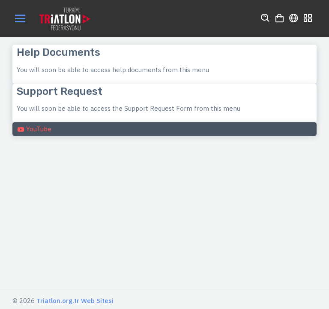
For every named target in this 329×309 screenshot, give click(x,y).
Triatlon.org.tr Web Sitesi (75, 301)
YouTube (34, 129)
